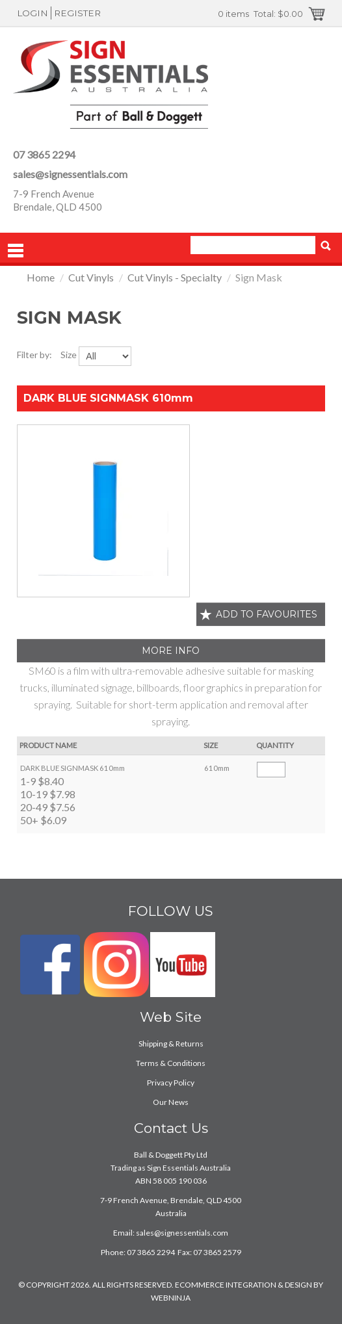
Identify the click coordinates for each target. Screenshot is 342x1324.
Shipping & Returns (171, 1043)
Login (32, 13)
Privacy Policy (170, 1082)
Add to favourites (266, 614)
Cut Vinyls (91, 277)
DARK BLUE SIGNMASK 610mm (108, 398)
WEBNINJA (171, 1298)
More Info (171, 650)
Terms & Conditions (170, 1063)
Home (41, 277)
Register (77, 13)
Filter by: (34, 354)
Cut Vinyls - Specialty (174, 277)
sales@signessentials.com (70, 174)
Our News (171, 1102)
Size (68, 354)
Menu (16, 251)
